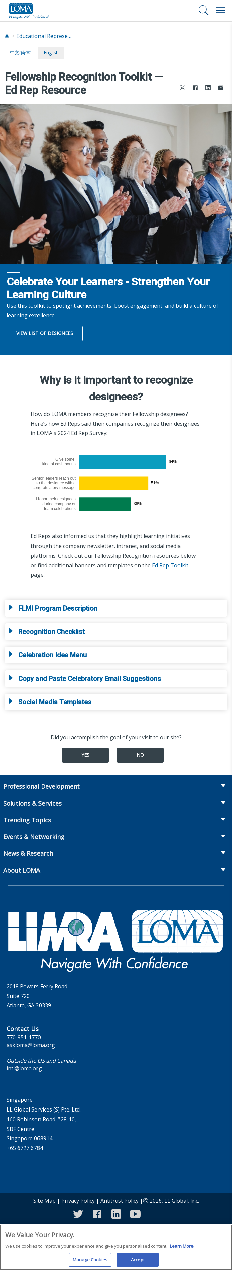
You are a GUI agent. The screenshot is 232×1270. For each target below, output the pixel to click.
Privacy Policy (78, 1200)
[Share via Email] (220, 88)
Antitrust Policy (119, 1200)
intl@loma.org (24, 1068)
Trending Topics (27, 820)
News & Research (28, 853)
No (140, 755)
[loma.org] (29, 11)
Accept (138, 1263)
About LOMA (21, 870)
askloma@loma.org (31, 1045)
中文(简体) (21, 52)
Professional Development (41, 786)
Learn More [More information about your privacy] (182, 1249)
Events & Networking (33, 837)
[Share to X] (182, 88)
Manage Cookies (90, 1263)
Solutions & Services (32, 803)
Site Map (44, 1200)
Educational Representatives (44, 36)
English (51, 52)
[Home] (7, 36)
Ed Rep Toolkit (170, 565)
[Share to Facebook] (195, 88)
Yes (85, 755)
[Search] (203, 10)
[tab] (116, 608)
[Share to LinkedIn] (208, 88)
